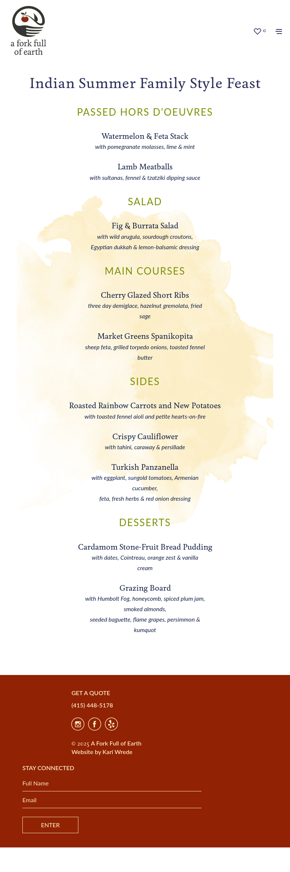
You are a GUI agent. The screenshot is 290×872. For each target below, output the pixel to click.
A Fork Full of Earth (116, 743)
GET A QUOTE (90, 692)
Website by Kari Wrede (101, 751)
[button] (259, 31)
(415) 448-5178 (92, 705)
